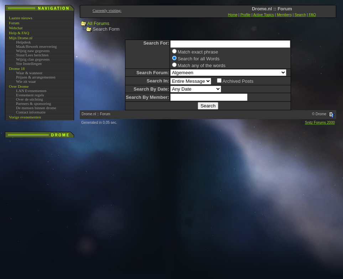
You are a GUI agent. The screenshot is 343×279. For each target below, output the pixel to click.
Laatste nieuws (20, 18)
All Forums (98, 23)
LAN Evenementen (31, 90)
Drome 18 (17, 68)
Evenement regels (30, 95)
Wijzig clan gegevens (33, 59)
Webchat (15, 28)
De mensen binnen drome (36, 108)
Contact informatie (31, 112)
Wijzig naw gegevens (33, 51)
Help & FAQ (19, 33)
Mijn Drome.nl (20, 38)
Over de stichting (29, 99)
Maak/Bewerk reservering (36, 46)
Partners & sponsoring (33, 103)
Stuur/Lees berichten (32, 55)
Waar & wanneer (29, 73)
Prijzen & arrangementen (36, 77)
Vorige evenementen (25, 117)
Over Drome (18, 86)
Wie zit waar (26, 81)
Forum (14, 23)
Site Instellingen (29, 63)
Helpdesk (23, 42)
